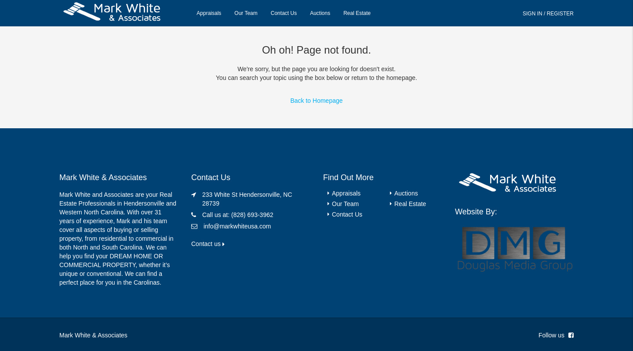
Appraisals (208, 13)
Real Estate (357, 13)
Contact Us (284, 13)
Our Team (245, 13)
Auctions (320, 13)
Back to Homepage (316, 100)
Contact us (208, 243)
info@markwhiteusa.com (237, 226)
